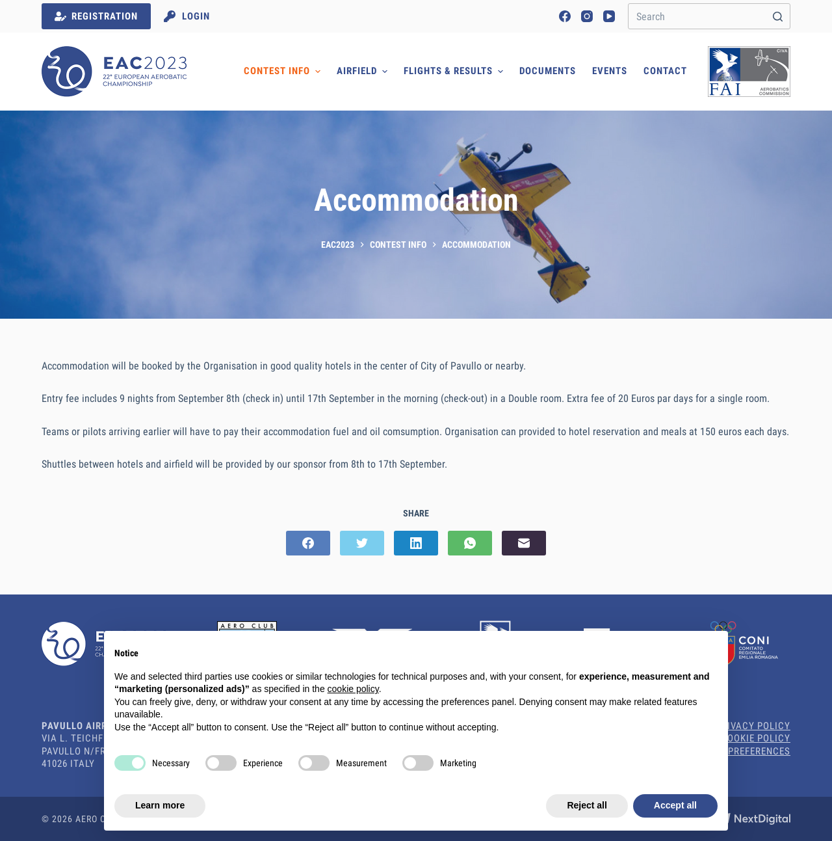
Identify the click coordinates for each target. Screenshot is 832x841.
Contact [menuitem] (665, 71)
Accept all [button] (675, 805)
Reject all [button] (586, 805)
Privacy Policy (753, 726)
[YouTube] (609, 16)
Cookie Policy (755, 738)
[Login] (187, 16)
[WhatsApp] (470, 543)
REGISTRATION (96, 16)
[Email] (524, 543)
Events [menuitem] (609, 71)
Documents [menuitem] (547, 71)
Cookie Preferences (741, 751)
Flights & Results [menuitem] (455, 71)
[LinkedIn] (416, 543)
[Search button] (777, 16)
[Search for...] (709, 16)
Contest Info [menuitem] (284, 71)
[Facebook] (565, 16)
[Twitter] (362, 543)
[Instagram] (587, 16)
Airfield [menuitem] (364, 71)
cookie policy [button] (353, 689)
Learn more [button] (160, 805)
